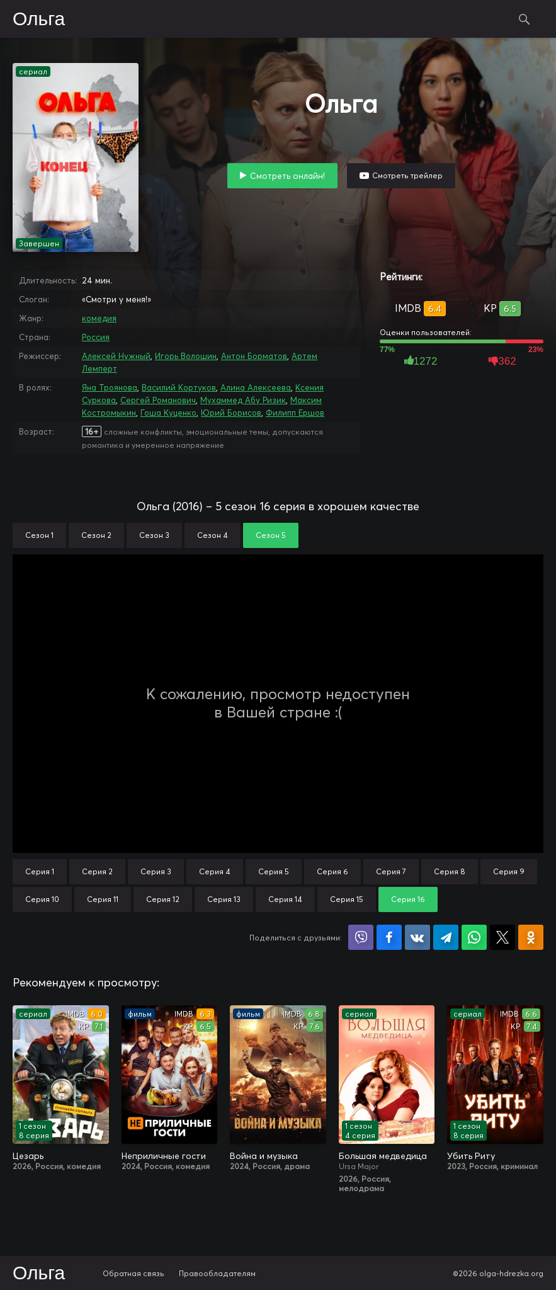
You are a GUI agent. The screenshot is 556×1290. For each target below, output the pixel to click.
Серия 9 (509, 871)
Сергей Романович (158, 400)
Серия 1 (39, 871)
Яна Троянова (109, 387)
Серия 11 (102, 899)
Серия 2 (97, 871)
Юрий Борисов (231, 413)
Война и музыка (264, 1156)
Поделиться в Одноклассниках (530, 937)
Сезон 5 (271, 535)
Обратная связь (133, 1273)
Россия (96, 337)
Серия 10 (42, 899)
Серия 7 (391, 871)
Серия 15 (346, 899)
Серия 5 (273, 871)
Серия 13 (224, 899)
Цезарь (28, 1156)
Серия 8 (449, 871)
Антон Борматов (254, 356)
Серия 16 (408, 899)
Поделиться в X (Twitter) (502, 937)
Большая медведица (383, 1156)
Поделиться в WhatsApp (474, 937)
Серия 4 (214, 871)
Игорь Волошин (186, 356)
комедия (99, 318)
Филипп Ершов (295, 413)
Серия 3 (155, 871)
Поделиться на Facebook (389, 937)
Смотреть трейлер (407, 175)
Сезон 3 (154, 535)
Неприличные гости (164, 1156)
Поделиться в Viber (360, 937)
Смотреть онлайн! (287, 176)
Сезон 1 (39, 535)
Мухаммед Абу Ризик (243, 400)
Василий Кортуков (179, 387)
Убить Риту (471, 1156)
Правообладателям (217, 1273)
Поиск (524, 19)
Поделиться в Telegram (445, 937)
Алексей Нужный (116, 356)
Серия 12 (162, 899)
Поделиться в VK (417, 937)
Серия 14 (285, 899)
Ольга (39, 19)
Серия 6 (332, 871)
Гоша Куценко (168, 413)
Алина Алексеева (255, 387)
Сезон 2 (96, 535)
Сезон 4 (212, 535)
